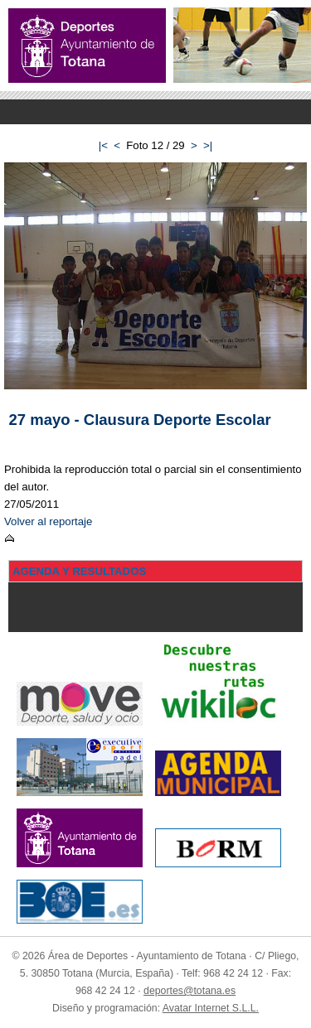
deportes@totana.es (189, 991)
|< (103, 145)
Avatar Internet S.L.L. (211, 1008)
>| (207, 145)
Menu (155, 111)
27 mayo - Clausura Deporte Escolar (140, 419)
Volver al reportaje (48, 521)
